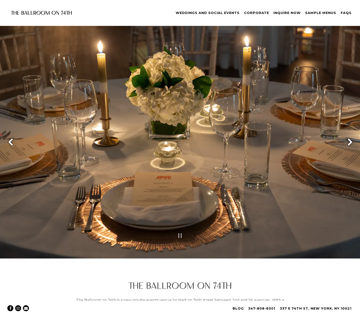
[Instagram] (18, 308)
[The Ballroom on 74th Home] (41, 13)
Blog (238, 308)
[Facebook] (10, 308)
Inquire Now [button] (287, 13)
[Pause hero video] (180, 222)
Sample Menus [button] (320, 13)
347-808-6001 (261, 308)
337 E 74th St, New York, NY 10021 (316, 308)
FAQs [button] (346, 13)
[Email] (26, 308)
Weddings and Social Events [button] (207, 13)
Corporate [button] (256, 13)
